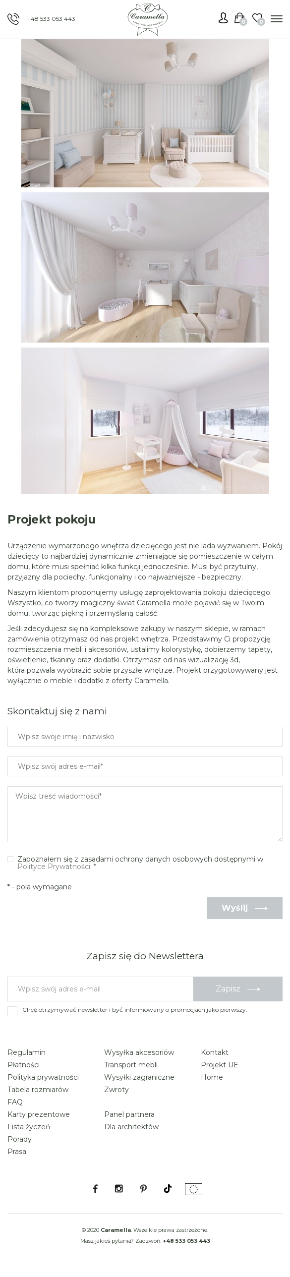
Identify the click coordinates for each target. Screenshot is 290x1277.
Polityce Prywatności (53, 866)
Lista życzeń (28, 1126)
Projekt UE (219, 1064)
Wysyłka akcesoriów (139, 1052)
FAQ (15, 1102)
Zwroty (116, 1089)
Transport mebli (131, 1064)
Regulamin (26, 1052)
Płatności (23, 1064)
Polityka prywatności (43, 1077)
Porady (19, 1139)
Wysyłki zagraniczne (139, 1077)
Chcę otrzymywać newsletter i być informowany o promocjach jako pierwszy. (134, 1009)
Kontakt (215, 1052)
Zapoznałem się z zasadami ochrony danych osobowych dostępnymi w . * (140, 863)
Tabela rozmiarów (37, 1089)
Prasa (16, 1151)
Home (212, 1077)
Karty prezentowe (38, 1114)
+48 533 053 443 (51, 18)
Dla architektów (131, 1126)
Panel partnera (129, 1114)
